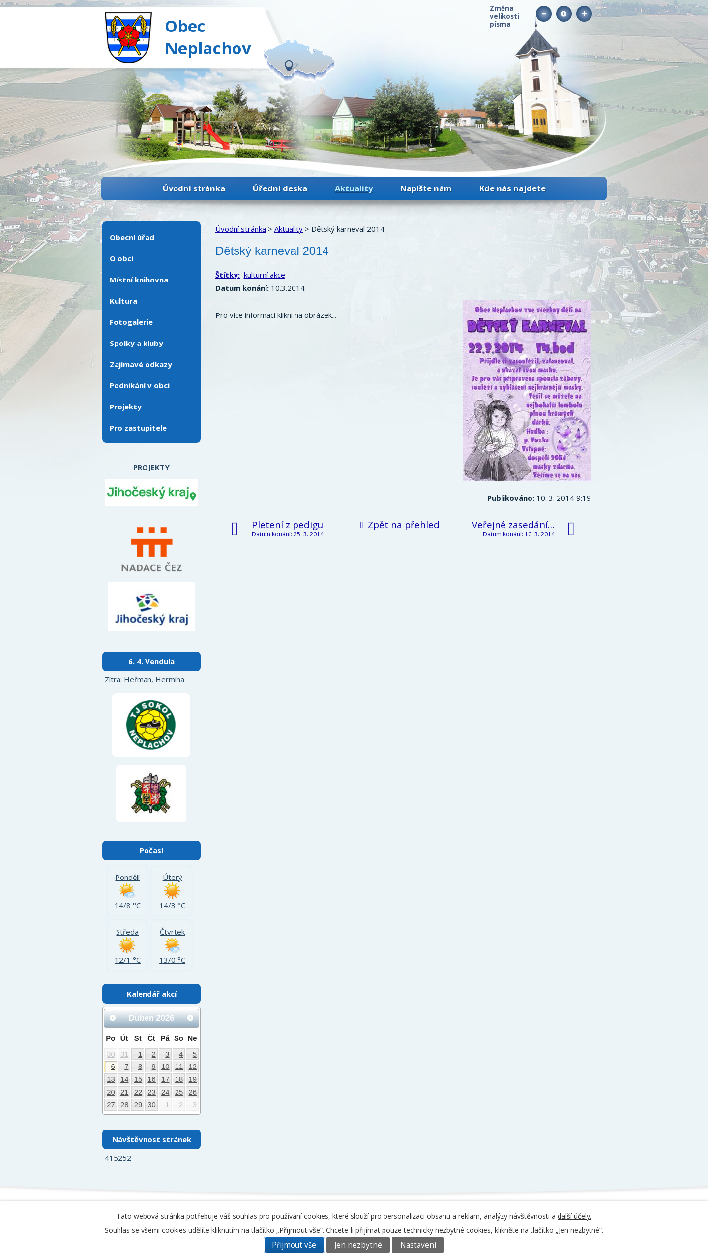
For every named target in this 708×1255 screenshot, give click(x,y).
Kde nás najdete (512, 188)
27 (111, 1105)
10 (165, 1066)
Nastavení (418, 1245)
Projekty (126, 406)
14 (124, 1079)
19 (193, 1079)
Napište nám (426, 188)
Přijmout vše (294, 1245)
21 (124, 1092)
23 (152, 1092)
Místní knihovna (139, 279)
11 (179, 1066)
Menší (543, 14)
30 (111, 1054)
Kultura (123, 301)
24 (165, 1092)
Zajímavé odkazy (141, 364)
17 (165, 1079)
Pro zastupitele (138, 428)
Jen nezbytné (358, 1245)
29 (138, 1105)
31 (124, 1054)
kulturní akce (264, 275)
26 (193, 1092)
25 (179, 1092)
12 (193, 1066)
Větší (584, 14)
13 (111, 1079)
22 (138, 1092)
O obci (121, 258)
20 (111, 1092)
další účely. (574, 1216)
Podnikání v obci (140, 385)
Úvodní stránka (194, 188)
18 (179, 1079)
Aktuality (354, 188)
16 (152, 1079)
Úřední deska (280, 188)
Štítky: (227, 275)
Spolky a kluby (136, 343)
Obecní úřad (132, 237)
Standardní (564, 14)
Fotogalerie (131, 322)
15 (138, 1079)
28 (124, 1105)
